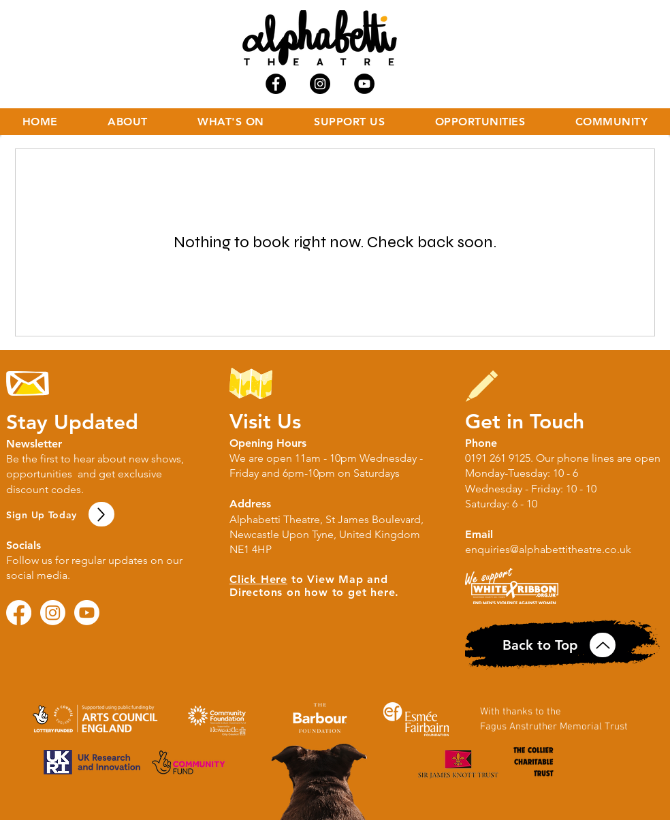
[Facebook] (18, 612)
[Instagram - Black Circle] (320, 84)
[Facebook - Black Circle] (276, 84)
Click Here (258, 579)
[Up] (101, 514)
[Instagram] (52, 612)
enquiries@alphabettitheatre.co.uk (548, 549)
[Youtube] (86, 612)
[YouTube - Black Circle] (364, 84)
